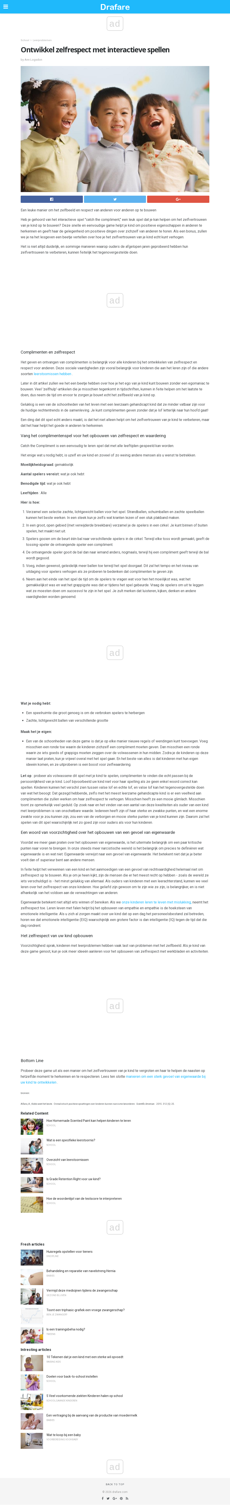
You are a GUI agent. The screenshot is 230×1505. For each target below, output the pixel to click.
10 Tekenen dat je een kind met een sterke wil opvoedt (84, 1357)
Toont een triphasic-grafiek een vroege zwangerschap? (85, 1310)
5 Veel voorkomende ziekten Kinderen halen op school (84, 1396)
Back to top (115, 1484)
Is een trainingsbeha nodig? (65, 1329)
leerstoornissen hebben (52, 374)
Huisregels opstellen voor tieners (69, 1251)
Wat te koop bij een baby (63, 1435)
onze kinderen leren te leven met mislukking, (157, 902)
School (25, 40)
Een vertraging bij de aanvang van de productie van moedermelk (91, 1415)
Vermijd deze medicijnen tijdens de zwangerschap (82, 1290)
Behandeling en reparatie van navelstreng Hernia (80, 1271)
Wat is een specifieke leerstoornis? (70, 1140)
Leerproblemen (42, 40)
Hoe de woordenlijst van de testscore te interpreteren (84, 1198)
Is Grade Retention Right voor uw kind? (73, 1179)
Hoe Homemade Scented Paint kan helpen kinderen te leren (88, 1120)
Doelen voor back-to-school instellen (72, 1376)
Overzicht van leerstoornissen (67, 1160)
